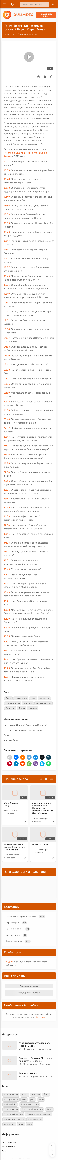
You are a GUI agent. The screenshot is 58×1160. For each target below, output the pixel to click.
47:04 (7, 677)
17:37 (7, 378)
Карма (50, 1109)
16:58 (7, 369)
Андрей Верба (11, 1094)
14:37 (7, 338)
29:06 (7, 489)
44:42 (7, 659)
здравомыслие (35, 1119)
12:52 (7, 320)
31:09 (7, 516)
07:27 (7, 258)
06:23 (7, 232)
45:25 (7, 668)
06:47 (7, 240)
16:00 (7, 355)
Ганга (8, 698)
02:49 (7, 196)
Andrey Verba (10, 1104)
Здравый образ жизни (32, 1109)
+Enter (40, 1017)
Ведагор (36, 1094)
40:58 (7, 610)
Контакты (6, 1151)
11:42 (7, 311)
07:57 (7, 267)
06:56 (7, 249)
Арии (21, 1124)
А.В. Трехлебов (11, 1099)
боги (29, 1124)
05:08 (7, 214)
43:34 (7, 641)
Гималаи (33, 708)
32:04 (7, 525)
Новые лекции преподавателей (21, 916)
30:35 (7, 507)
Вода (6, 735)
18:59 (7, 392)
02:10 (7, 187)
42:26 (7, 627)
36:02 (7, 560)
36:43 (7, 569)
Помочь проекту (9, 1142)
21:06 (7, 410)
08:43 (7, 276)
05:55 (7, 223)
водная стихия (13, 703)
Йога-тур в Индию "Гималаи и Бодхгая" (25, 725)
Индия (21, 708)
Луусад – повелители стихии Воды (23, 730)
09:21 (7, 285)
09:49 (7, 293)
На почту (9, 34)
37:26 (7, 574)
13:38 (7, 329)
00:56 (7, 170)
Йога (46, 1094)
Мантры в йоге (13, 935)
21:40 (7, 419)
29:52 (7, 498)
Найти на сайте (8, 1146)
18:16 (7, 383)
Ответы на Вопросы (13, 1114)
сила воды (44, 698)
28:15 (7, 481)
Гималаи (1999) (40, 844)
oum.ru (25, 1094)
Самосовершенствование (38, 1114)
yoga (32, 1099)
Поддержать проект (29, 992)
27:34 (7, 472)
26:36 (7, 463)
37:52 (7, 583)
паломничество (43, 703)
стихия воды (21, 698)
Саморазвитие (11, 1109)
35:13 (7, 551)
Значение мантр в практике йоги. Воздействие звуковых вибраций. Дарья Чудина (42, 808)
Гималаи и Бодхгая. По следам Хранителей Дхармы (36, 1059)
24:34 (7, 445)
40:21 (7, 601)
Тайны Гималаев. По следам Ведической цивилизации (14, 847)
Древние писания (14, 928)
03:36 (7, 205)
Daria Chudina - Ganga (12, 804)
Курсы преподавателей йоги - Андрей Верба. (35, 1044)
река (33, 698)
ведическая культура (14, 1119)
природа (28, 703)
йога (24, 1099)
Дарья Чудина (12, 922)
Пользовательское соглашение (16, 1158)
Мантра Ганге (11, 740)
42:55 (7, 636)
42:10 (7, 618)
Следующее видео (28, 34)
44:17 (7, 650)
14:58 (7, 346)
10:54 (7, 302)
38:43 (7, 592)
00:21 (7, 161)
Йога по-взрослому (29, 1104)
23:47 (7, 436)
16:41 (7, 364)
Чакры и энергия (14, 941)
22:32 (7, 428)
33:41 (7, 533)
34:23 (7, 542)
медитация (9, 1124)
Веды (41, 1099)
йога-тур (10, 708)
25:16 (7, 454)
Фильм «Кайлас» (28, 1073)
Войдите (8, 961)
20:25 (7, 401)
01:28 (7, 179)
